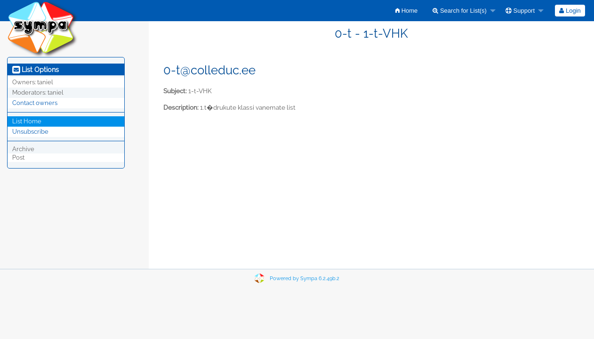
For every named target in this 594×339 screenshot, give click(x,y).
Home (406, 10)
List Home (26, 121)
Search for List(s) (460, 10)
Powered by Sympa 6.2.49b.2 (304, 278)
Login (569, 10)
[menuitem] (406, 10)
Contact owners (34, 102)
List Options (35, 69)
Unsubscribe (30, 131)
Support (520, 10)
